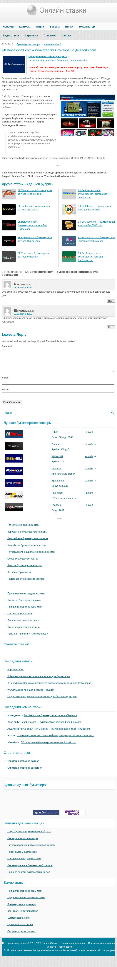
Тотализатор (87, 26)
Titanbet (56, 448)
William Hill (57, 460)
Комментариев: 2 (52, 44)
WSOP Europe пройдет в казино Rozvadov (30, 694)
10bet (55, 436)
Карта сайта (65, 951)
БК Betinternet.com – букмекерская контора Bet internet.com (92, 194)
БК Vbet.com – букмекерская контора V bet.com (50, 719)
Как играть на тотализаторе (22, 842)
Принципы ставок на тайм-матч (24, 611)
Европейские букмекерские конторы (27, 542)
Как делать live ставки (19, 618)
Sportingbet (58, 485)
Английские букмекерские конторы (26, 549)
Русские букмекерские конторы (24, 569)
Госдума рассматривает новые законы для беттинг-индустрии (42, 701)
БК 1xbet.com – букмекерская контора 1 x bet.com (48, 746)
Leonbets (57, 509)
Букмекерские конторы (28, 44)
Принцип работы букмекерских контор (28, 876)
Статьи (66, 35)
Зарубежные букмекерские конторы (27, 536)
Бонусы (55, 26)
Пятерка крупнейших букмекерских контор (31, 556)
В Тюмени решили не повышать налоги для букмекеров (38, 680)
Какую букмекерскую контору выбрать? (29, 836)
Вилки (69, 26)
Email (5, 394)
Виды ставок (11, 35)
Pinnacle (56, 473)
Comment (7, 346)
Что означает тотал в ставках (23, 631)
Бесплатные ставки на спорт (23, 624)
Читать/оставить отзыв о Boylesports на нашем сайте (58, 60)
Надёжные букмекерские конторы (26, 583)
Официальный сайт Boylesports (48, 56)
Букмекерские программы (21, 908)
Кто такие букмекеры (19, 576)
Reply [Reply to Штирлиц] (110, 327)
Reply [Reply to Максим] (110, 301)
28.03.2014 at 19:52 (23, 287)
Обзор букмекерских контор (22, 563)
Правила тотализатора (20, 928)
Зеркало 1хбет (15, 674)
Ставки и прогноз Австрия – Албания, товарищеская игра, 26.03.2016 (55, 740)
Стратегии (31, 35)
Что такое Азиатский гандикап (24, 604)
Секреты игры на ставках (21, 935)
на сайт (89, 436)
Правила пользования (73, 947)
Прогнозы (50, 35)
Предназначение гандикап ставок (26, 597)
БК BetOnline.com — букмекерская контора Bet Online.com (32, 225)
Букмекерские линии (18, 922)
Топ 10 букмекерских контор (23, 529)
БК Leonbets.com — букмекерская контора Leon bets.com (49, 726)
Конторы (25, 26)
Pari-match (57, 497)
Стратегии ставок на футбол (23, 765)
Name (5, 382)
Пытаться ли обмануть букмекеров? (27, 638)
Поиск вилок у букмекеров (22, 856)
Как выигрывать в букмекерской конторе (29, 869)
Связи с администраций (101, 947)
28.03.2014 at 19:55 (23, 314)
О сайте (51, 951)
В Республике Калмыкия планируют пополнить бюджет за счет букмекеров (49, 687)
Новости (8, 26)
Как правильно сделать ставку (24, 863)
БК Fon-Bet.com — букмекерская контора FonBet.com (60, 733)
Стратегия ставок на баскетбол (24, 772)
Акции (40, 26)
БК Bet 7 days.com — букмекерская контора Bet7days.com (90, 257)
